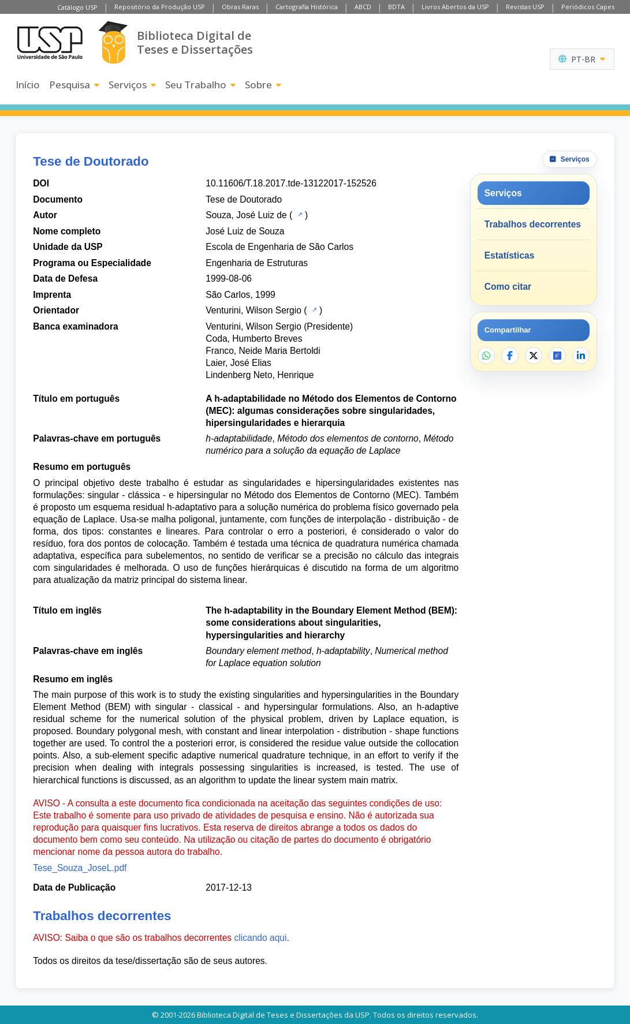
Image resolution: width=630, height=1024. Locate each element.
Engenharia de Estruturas (257, 263)
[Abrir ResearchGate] (557, 355)
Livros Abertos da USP (455, 6)
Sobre (263, 84)
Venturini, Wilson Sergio (253, 310)
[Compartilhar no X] (533, 355)
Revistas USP (525, 6)
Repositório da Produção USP (159, 6)
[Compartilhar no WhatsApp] (486, 355)
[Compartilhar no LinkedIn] (581, 355)
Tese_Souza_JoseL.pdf (79, 868)
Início (28, 84)
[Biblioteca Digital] (113, 42)
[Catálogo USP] (299, 214)
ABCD (363, 6)
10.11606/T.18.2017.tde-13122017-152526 (291, 183)
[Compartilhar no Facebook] (510, 355)
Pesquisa (74, 84)
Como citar (507, 286)
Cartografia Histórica (306, 6)
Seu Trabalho (200, 84)
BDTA (396, 6)
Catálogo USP (77, 7)
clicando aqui (260, 938)
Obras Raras (240, 6)
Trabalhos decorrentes (532, 224)
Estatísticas (509, 255)
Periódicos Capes (587, 6)
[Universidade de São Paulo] (50, 42)
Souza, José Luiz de (246, 215)
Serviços (132, 84)
